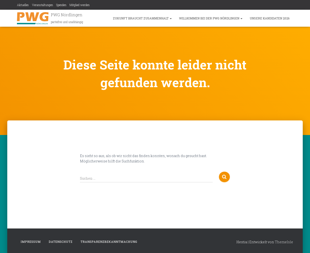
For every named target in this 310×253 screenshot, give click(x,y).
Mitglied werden (80, 5)
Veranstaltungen (42, 5)
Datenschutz (60, 242)
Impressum (31, 242)
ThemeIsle (284, 242)
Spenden (61, 5)
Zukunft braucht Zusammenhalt (142, 18)
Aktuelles (23, 5)
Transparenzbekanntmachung (108, 242)
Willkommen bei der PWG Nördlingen (210, 18)
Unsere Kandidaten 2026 (269, 18)
